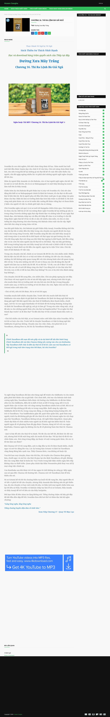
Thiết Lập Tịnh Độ (91, 174)
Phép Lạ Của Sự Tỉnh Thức (91, 162)
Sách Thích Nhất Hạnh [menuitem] (19, 8)
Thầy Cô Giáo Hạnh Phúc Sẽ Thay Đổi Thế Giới (91, 178)
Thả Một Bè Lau (91, 181)
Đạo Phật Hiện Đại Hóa (91, 205)
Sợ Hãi (91, 171)
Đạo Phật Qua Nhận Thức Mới (91, 196)
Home (5, 14)
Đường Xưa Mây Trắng (14, 14)
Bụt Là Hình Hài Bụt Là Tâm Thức (91, 119)
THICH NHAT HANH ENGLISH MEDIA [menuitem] (61, 8)
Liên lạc (101, 3)
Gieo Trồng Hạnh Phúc (91, 132)
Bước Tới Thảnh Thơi (91, 116)
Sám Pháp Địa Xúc (91, 168)
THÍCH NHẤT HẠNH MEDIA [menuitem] (38, 8)
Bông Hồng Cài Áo (91, 113)
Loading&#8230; (39, 607)
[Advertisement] (39, 371)
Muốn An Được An (91, 153)
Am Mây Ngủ (91, 110)
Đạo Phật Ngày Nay (91, 193)
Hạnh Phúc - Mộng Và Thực (91, 138)
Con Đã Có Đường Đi (91, 125)
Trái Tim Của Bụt (91, 187)
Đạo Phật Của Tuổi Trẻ (91, 202)
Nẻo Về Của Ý (91, 159)
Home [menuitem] (6, 8)
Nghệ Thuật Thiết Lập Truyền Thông (91, 156)
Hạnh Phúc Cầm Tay (91, 141)
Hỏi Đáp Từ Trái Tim (91, 147)
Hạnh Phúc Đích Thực (91, 144)
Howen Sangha (11, 3)
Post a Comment (9, 655)
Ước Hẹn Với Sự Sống (91, 211)
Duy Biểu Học (91, 128)
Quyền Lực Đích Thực (91, 165)
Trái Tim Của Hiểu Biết (91, 190)
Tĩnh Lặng (91, 184)
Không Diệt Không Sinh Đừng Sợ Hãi (91, 150)
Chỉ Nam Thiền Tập (91, 122)
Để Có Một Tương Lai (91, 208)
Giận (91, 135)
